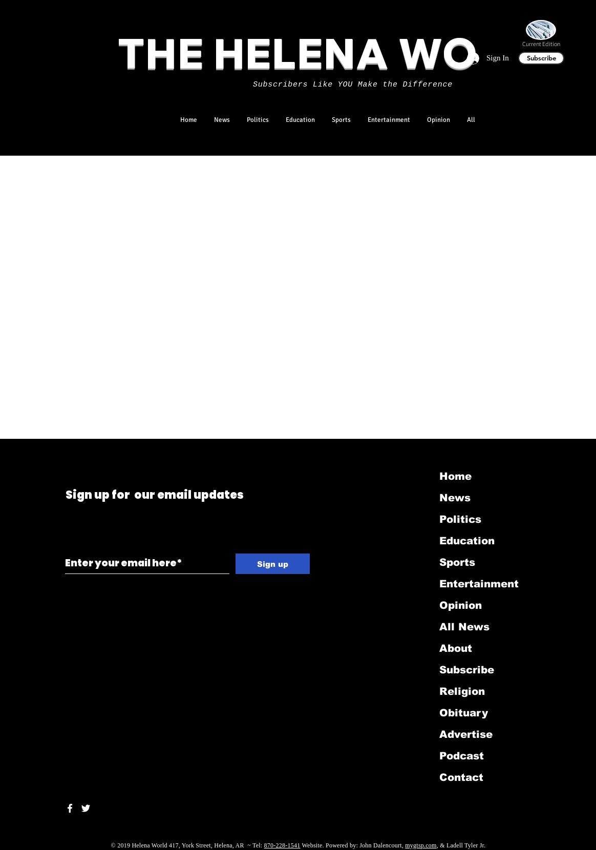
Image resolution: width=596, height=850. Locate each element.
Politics (460, 519)
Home (455, 476)
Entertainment (479, 583)
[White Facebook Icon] (70, 808)
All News (464, 626)
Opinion (460, 605)
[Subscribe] (541, 58)
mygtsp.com (420, 845)
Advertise (466, 734)
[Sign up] (273, 564)
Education (467, 540)
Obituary (463, 712)
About (455, 648)
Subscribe (466, 669)
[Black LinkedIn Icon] (82, 452)
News (455, 497)
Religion (462, 691)
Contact (461, 777)
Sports (457, 562)
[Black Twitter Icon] (67, 452)
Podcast (461, 755)
